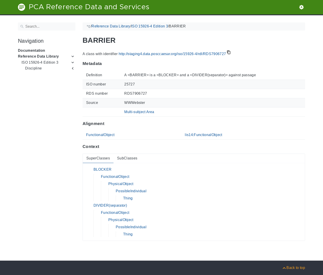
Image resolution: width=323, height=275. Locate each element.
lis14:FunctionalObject (203, 135)
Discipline (33, 68)
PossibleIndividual (131, 191)
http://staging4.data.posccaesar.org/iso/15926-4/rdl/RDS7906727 (172, 54)
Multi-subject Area (139, 112)
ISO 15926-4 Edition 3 (40, 62)
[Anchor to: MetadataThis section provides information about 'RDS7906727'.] (106, 63)
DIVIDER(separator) (110, 205)
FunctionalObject (100, 135)
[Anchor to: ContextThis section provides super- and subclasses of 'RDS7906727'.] (103, 146)
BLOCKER (102, 169)
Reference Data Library (38, 56)
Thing (128, 198)
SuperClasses (98, 158)
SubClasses (127, 158)
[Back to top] (293, 268)
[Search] (46, 26)
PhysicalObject (120, 184)
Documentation (31, 50)
